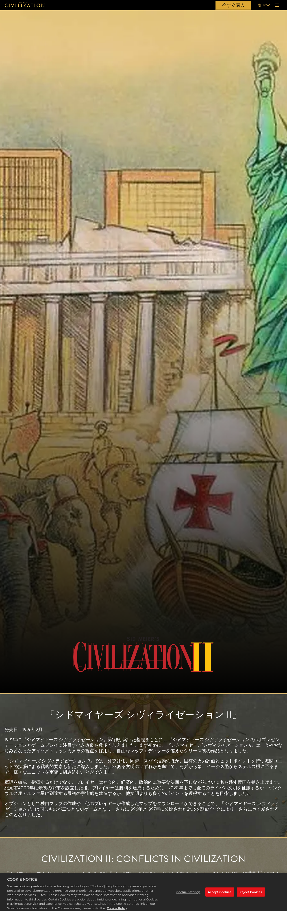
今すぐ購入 (233, 5)
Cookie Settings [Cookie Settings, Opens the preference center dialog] (188, 895)
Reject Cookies (250, 895)
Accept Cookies (219, 895)
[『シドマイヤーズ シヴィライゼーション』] (24, 5)
